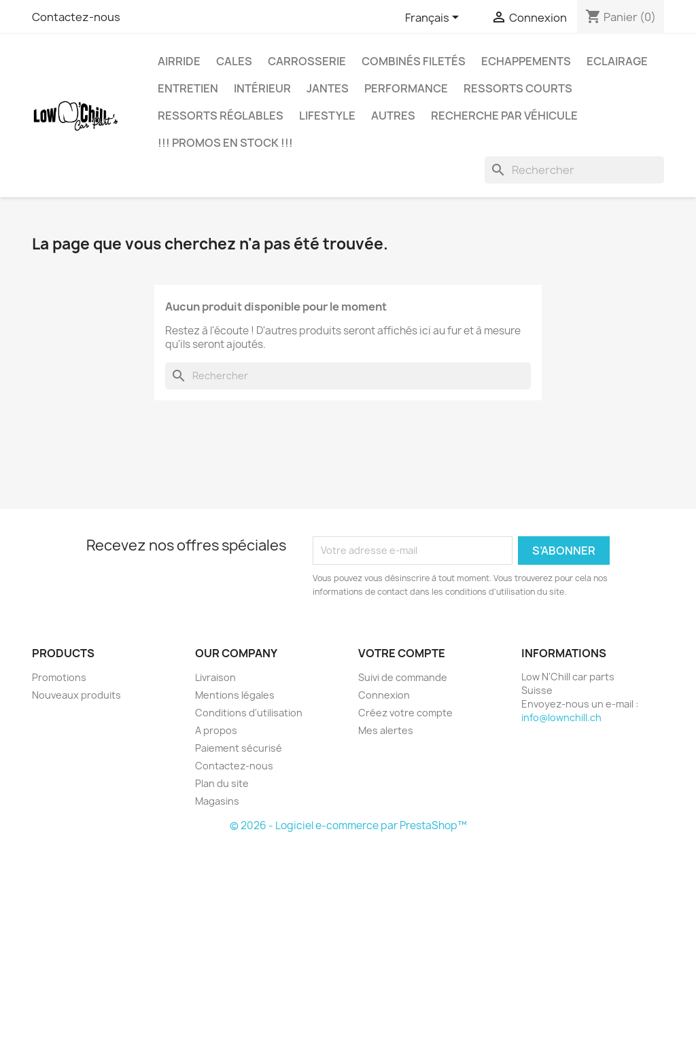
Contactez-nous (76, 17)
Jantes (328, 88)
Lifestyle (327, 115)
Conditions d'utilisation (248, 712)
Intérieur (262, 88)
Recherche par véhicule (504, 115)
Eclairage (617, 61)
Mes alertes (385, 730)
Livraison (215, 677)
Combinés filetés (414, 61)
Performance (406, 88)
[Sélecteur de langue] (434, 18)
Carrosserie (307, 61)
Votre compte (401, 653)
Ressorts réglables (220, 115)
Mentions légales (235, 694)
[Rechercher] (574, 170)
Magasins (217, 801)
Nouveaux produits (76, 694)
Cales (234, 61)
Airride (179, 61)
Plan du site (222, 783)
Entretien (188, 88)
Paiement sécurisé (238, 748)
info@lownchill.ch (561, 717)
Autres (393, 115)
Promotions (59, 677)
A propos (216, 730)
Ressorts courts (518, 88)
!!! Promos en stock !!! (225, 142)
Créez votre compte (405, 712)
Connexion (384, 694)
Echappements (526, 61)
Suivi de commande (402, 677)
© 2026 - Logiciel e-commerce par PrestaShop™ (348, 825)
